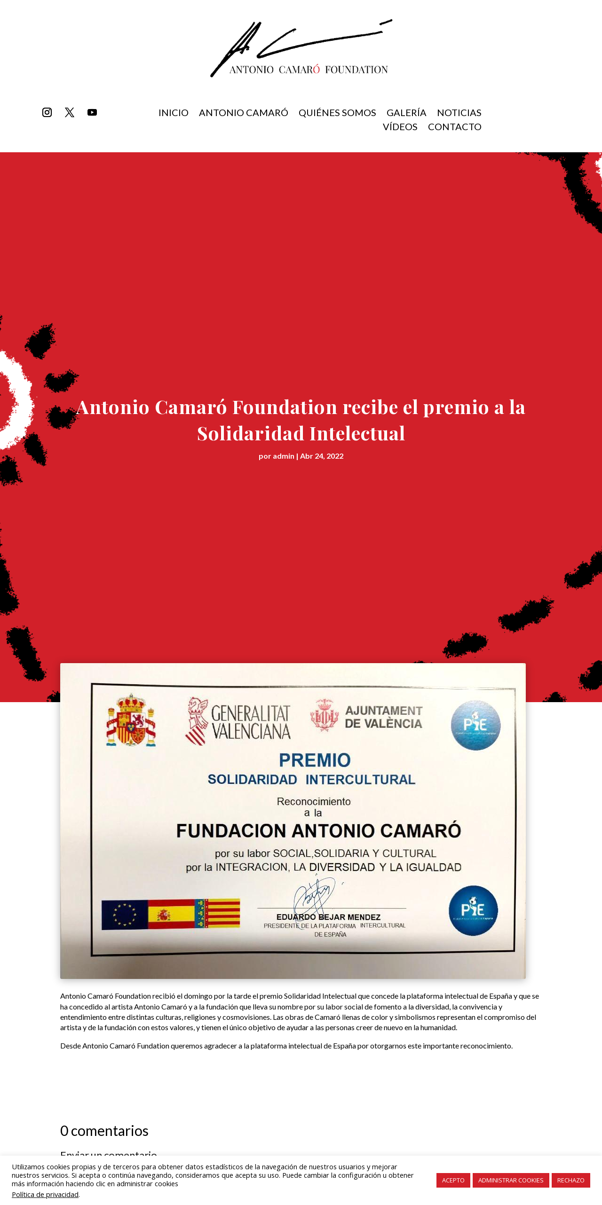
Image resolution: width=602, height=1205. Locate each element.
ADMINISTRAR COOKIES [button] (511, 1180)
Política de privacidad (45, 1194)
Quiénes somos (337, 113)
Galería (407, 113)
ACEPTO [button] (453, 1180)
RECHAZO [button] (571, 1180)
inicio (173, 113)
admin (283, 455)
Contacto (455, 127)
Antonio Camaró (243, 113)
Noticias (459, 113)
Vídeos (400, 127)
